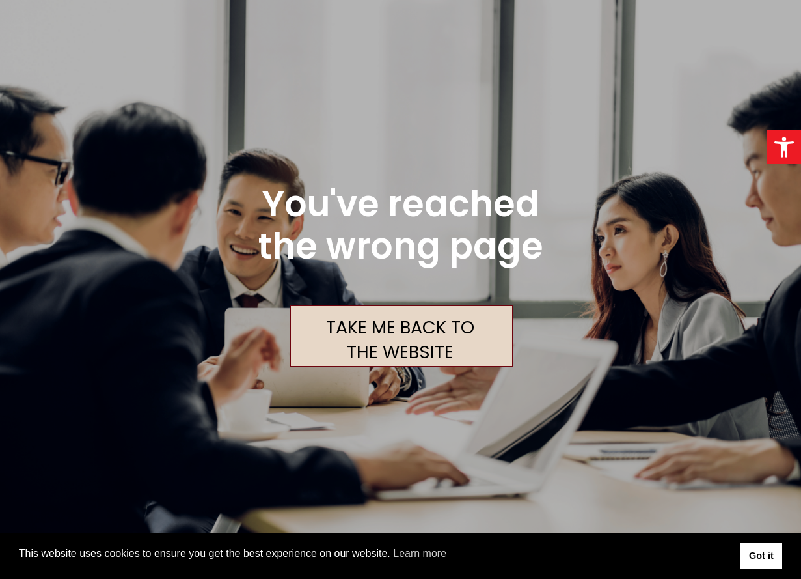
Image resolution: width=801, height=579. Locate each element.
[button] (784, 147)
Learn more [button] (419, 553)
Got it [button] (761, 555)
